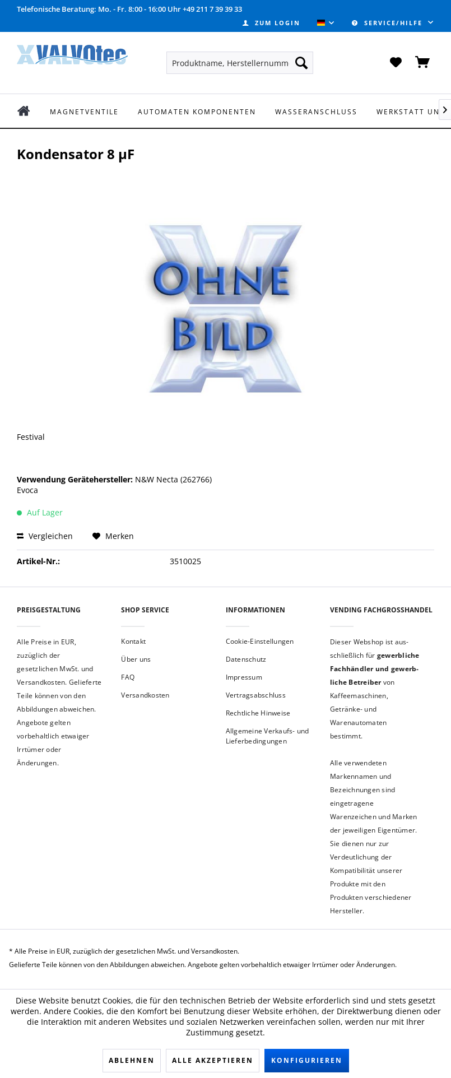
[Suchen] (301, 63)
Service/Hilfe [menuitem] (388, 22)
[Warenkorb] (423, 63)
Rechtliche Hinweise (258, 713)
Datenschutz (246, 659)
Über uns (136, 659)
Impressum (244, 677)
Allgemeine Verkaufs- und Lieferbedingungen (267, 736)
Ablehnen (132, 1060)
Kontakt (133, 641)
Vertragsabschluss (256, 695)
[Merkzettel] (395, 63)
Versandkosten (145, 695)
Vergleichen (45, 536)
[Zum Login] (271, 23)
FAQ (127, 677)
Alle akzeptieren (212, 1060)
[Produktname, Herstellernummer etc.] (239, 63)
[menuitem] (271, 23)
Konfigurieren (306, 1060)
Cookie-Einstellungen (260, 641)
